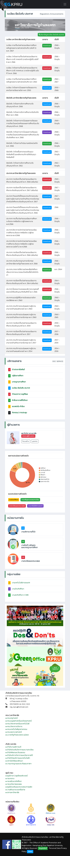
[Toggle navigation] (65, 4)
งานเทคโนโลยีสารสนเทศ (35, 506)
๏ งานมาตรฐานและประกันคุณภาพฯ (18, 763)
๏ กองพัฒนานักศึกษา (14, 781)
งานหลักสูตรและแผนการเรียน (30, 500)
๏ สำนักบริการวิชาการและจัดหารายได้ (19, 755)
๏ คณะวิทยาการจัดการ (14, 726)
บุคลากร (34, 441)
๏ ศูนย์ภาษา (10, 775)
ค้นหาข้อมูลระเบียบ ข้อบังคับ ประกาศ (51, 34)
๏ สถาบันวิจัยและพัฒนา (14, 760)
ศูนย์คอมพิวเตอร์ (21, 775)
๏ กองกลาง (10, 778)
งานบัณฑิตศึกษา (18, 588)
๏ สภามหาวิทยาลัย (12, 792)
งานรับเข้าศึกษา (13, 500)
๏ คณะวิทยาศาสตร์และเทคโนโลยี (17, 723)
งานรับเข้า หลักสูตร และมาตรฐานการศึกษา (29, 546)
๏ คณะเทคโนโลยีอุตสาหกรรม (16, 729)
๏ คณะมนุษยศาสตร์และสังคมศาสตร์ (19, 720)
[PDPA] (30, 852)
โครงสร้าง (25, 441)
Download (47, 45)
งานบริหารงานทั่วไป (28, 532)
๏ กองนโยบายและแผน (14, 784)
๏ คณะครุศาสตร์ (12, 718)
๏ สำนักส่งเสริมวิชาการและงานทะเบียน (20, 749)
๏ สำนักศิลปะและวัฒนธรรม (15, 752)
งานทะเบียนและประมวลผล (17, 506)
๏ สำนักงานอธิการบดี (13, 746)
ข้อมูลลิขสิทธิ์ (43, 848)
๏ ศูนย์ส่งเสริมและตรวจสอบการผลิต (19, 786)
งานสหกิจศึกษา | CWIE (20, 594)
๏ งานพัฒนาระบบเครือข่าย (15, 789)
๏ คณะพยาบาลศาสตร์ (14, 732)
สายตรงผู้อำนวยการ (28, 436)
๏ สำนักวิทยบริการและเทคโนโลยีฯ (18, 758)
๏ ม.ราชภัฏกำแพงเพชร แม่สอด (17, 734)
